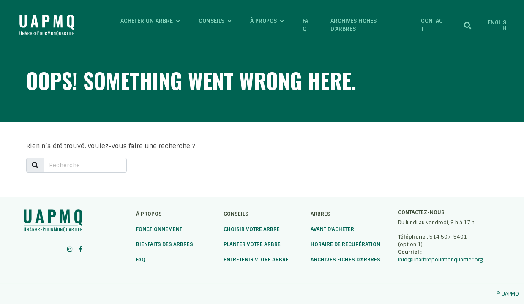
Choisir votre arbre (252, 229)
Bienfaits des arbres (164, 244)
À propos (149, 214)
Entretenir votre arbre (256, 259)
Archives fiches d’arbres (345, 259)
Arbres (320, 214)
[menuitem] (495, 25)
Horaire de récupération (345, 244)
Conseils (236, 214)
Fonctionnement (159, 229)
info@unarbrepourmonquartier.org (440, 259)
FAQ (140, 259)
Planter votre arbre (252, 244)
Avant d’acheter (332, 229)
